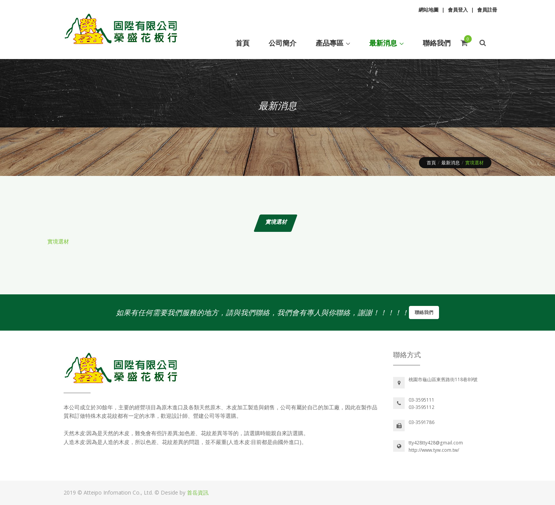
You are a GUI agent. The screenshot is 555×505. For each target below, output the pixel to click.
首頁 (431, 162)
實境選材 (58, 241)
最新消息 (450, 162)
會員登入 (458, 9)
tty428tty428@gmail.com (436, 442)
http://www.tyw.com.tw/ (434, 450)
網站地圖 (429, 9)
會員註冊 (487, 9)
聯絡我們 (424, 312)
